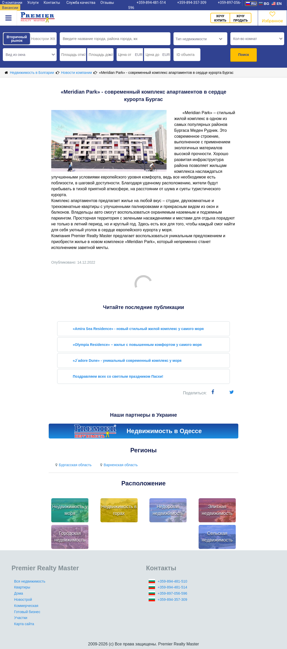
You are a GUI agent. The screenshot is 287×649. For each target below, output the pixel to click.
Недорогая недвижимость (167, 510)
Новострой (23, 599)
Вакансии (10, 8)
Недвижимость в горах (119, 510)
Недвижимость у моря (70, 510)
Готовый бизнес (27, 612)
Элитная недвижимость (217, 510)
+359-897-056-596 (172, 593)
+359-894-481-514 (172, 587)
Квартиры (22, 587)
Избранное (272, 16)
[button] (30, 54)
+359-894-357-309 (172, 599)
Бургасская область (72, 465)
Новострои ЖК (43, 39)
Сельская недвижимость (217, 537)
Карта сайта (24, 624)
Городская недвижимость (69, 537)
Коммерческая (26, 606)
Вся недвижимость (29, 581)
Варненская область (118, 465)
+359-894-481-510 (172, 581)
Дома (18, 593)
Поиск (243, 55)
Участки (20, 618)
